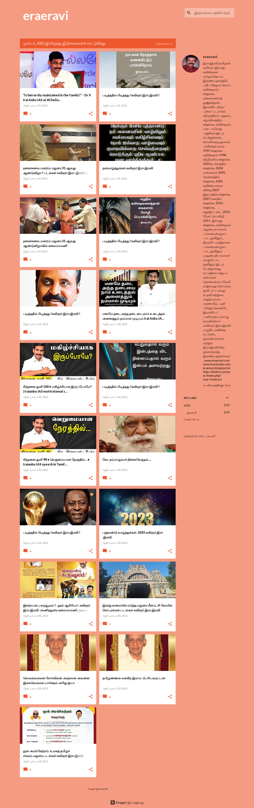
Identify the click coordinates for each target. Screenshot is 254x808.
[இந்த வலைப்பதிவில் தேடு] (213, 12)
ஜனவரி (191, 412)
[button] (90, 114)
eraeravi (45, 15)
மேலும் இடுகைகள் (98, 788)
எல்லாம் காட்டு (164, 43)
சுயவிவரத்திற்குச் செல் (217, 385)
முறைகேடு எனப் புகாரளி (199, 436)
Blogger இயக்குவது (127, 802)
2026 (187, 405)
